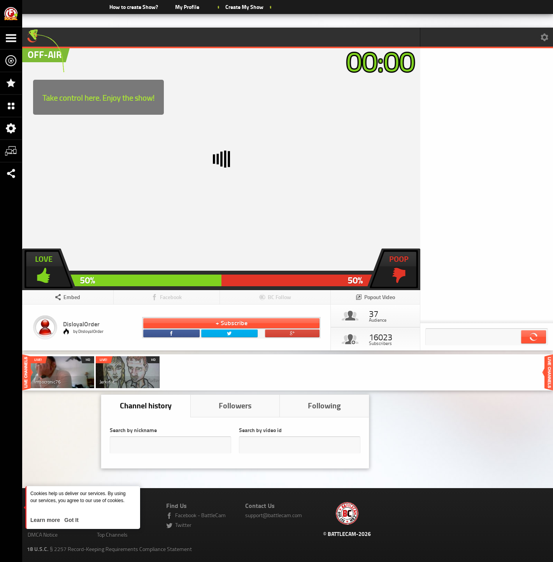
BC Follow (279, 297)
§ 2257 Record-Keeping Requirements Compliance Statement (109, 549)
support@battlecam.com (273, 515)
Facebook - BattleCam (200, 515)
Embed (71, 297)
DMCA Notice (43, 534)
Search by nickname (133, 430)
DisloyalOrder (81, 323)
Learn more (45, 520)
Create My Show (244, 7)
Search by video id (260, 430)
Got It (70, 520)
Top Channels (112, 534)
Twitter (183, 525)
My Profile (187, 7)
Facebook (171, 297)
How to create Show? (133, 7)
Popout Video (379, 297)
